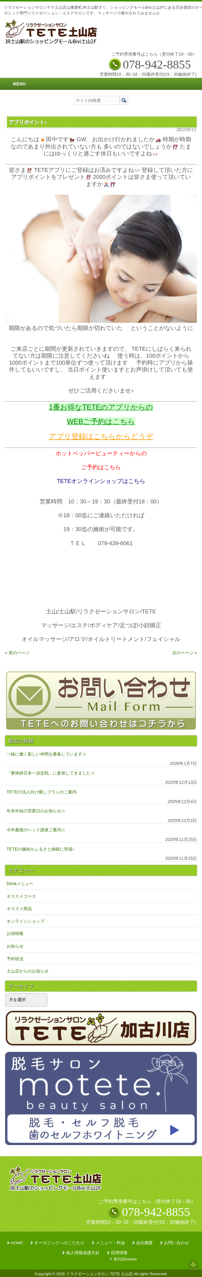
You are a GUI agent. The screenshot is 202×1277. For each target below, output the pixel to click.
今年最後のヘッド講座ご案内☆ (36, 829)
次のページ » (184, 652)
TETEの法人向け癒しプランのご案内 (42, 792)
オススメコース (21, 896)
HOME (17, 1243)
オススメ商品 (19, 908)
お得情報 (15, 933)
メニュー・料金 (110, 1243)
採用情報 (119, 1253)
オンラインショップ (25, 921)
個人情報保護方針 (83, 1253)
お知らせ (15, 946)
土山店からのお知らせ (28, 971)
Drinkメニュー (20, 883)
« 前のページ (17, 652)
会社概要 (144, 1243)
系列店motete (125, 1259)
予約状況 (15, 958)
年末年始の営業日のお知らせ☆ (36, 810)
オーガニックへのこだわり (59, 1243)
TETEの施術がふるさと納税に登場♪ (40, 849)
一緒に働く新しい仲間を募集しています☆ (46, 754)
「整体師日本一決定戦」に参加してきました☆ (51, 773)
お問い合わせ (176, 1243)
